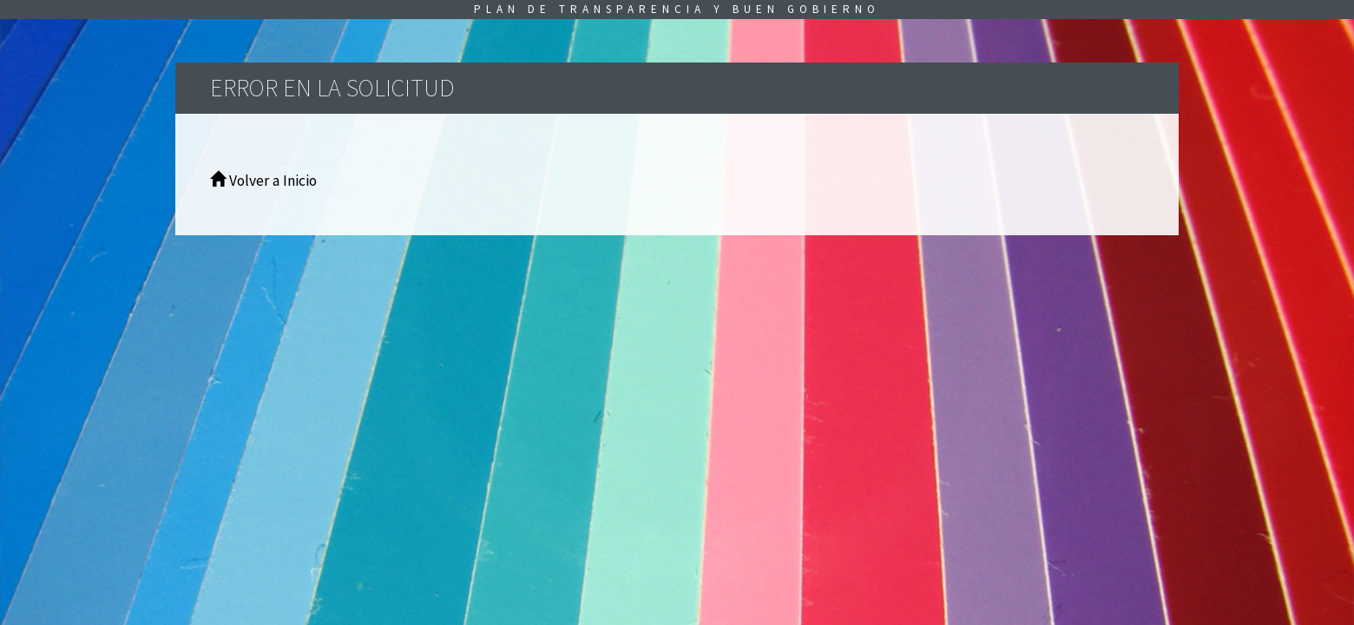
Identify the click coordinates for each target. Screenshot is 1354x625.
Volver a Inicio (263, 180)
